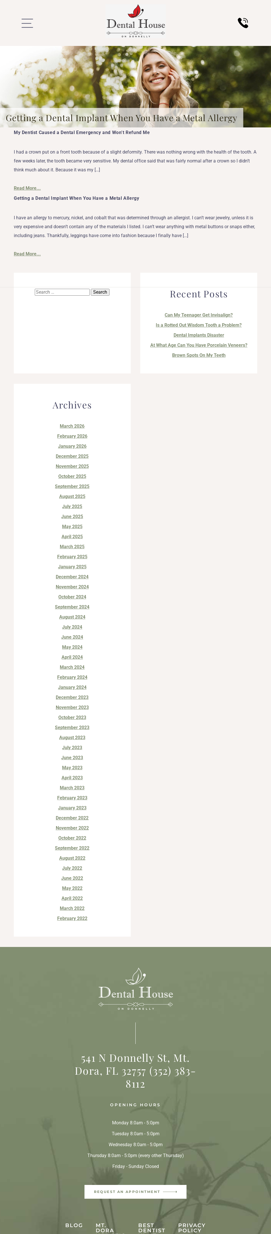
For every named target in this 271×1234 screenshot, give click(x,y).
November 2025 (72, 466)
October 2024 (72, 597)
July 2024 (72, 627)
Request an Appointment (127, 1192)
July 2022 (72, 868)
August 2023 (72, 737)
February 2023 (72, 798)
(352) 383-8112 (161, 1076)
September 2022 (72, 848)
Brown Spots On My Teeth (199, 355)
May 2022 (72, 888)
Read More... (27, 188)
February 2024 (72, 677)
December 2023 (72, 697)
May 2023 (72, 767)
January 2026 (72, 446)
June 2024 (72, 637)
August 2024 (72, 617)
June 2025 (72, 516)
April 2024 (72, 657)
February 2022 (72, 918)
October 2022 (72, 838)
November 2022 (72, 828)
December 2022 (72, 818)
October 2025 (72, 476)
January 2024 (72, 687)
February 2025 (72, 556)
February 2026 (72, 436)
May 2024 (72, 647)
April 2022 (72, 898)
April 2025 (72, 536)
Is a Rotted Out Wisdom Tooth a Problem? (199, 325)
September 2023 (72, 727)
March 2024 (72, 667)
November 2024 (72, 587)
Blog (74, 1225)
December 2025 (72, 456)
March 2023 (72, 788)
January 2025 (72, 566)
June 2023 (72, 757)
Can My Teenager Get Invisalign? (199, 315)
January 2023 (72, 808)
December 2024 (72, 577)
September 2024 (72, 607)
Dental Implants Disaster (199, 335)
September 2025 (72, 486)
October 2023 (72, 717)
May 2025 (72, 526)
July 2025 (72, 506)
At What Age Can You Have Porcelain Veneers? (198, 345)
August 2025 (72, 496)
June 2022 (72, 878)
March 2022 (72, 908)
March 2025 (72, 546)
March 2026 (72, 426)
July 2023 (72, 747)
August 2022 (72, 858)
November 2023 (72, 707)
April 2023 (72, 777)
